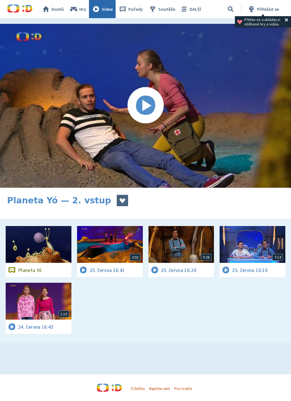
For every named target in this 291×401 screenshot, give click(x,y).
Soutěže (161, 9)
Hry (77, 9)
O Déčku (138, 388)
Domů (53, 9)
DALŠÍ (190, 9)
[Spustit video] (145, 106)
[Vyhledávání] (230, 9)
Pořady (130, 9)
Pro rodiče (183, 388)
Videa (102, 9)
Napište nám (159, 388)
